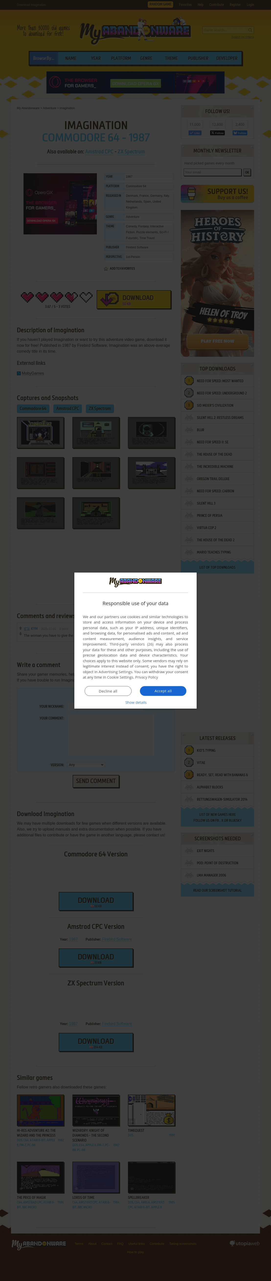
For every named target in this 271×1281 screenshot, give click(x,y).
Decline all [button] (108, 691)
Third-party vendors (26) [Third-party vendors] (131, 644)
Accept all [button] (163, 690)
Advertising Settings (115, 671)
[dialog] (135, 640)
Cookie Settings (120, 677)
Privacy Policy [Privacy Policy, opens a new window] (146, 677)
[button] (135, 702)
